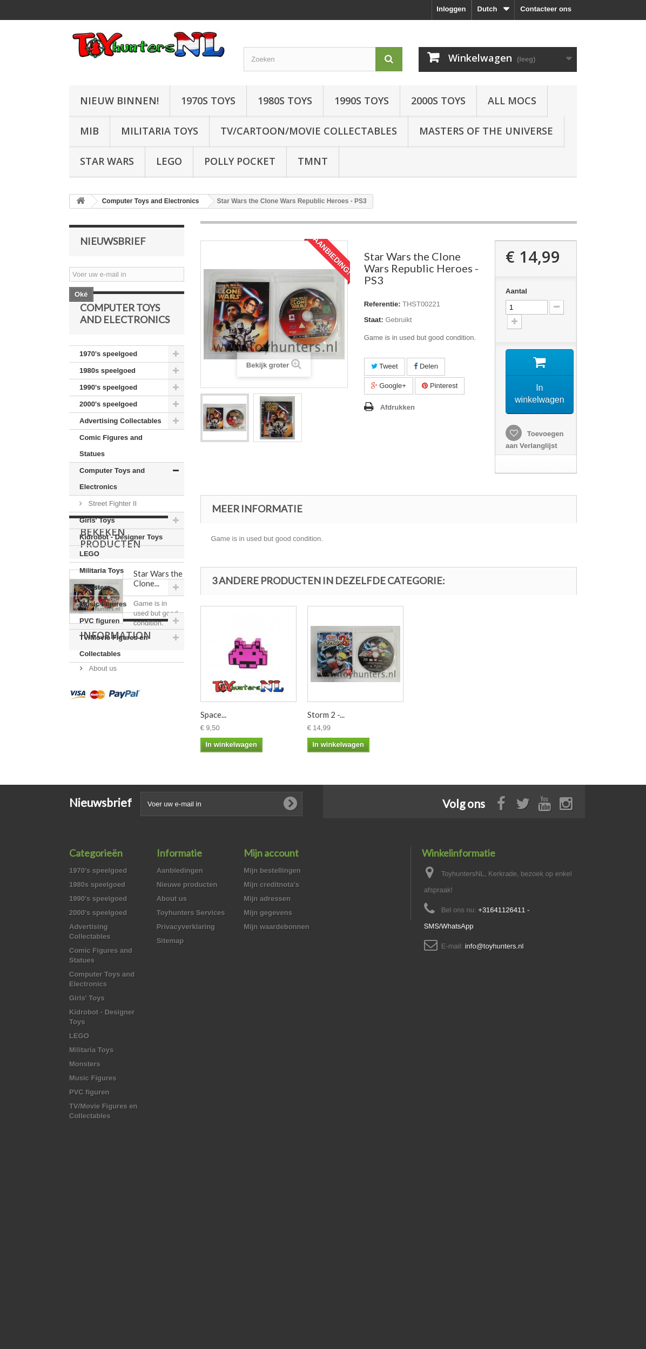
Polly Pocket (239, 161)
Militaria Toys (159, 130)
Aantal (516, 291)
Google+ (388, 386)
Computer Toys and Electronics (112, 505)
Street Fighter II (111, 530)
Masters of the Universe (486, 130)
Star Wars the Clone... (158, 768)
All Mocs (512, 100)
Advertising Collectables (120, 447)
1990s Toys (361, 100)
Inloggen (451, 9)
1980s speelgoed (107, 397)
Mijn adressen (267, 1063)
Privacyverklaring (186, 1091)
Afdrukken (397, 407)
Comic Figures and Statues (111, 472)
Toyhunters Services (191, 1077)
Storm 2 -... (433, 714)
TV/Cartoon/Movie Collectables (308, 130)
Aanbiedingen (180, 1035)
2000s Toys (438, 100)
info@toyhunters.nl (494, 1111)
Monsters (95, 614)
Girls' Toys (97, 547)
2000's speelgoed (108, 430)
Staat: (373, 320)
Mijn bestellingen (272, 1035)
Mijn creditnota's (271, 1049)
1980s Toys (285, 100)
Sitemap (170, 1105)
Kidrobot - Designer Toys (121, 563)
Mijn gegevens (268, 1077)
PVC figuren (99, 647)
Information (115, 857)
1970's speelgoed (108, 380)
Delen (426, 366)
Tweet (384, 366)
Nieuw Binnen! (119, 100)
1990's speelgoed (108, 414)
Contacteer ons (545, 9)
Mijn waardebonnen (276, 1091)
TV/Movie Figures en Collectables (113, 672)
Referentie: (382, 304)
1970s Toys (208, 100)
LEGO (169, 161)
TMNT (313, 161)
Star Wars (107, 161)
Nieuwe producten (187, 1049)
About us (102, 887)
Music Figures (102, 630)
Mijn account (271, 1018)
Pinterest (439, 386)
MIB (89, 130)
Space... (213, 714)
